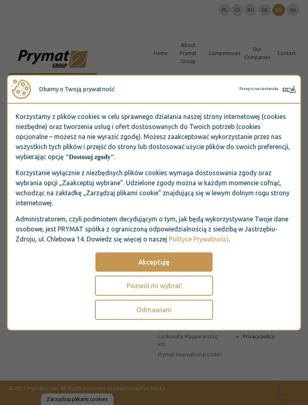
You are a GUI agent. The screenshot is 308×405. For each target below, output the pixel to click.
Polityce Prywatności (199, 239)
